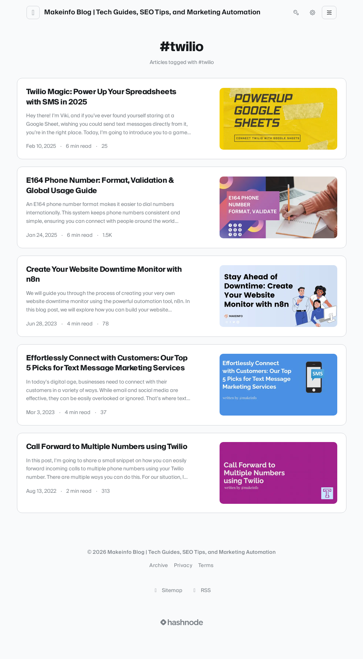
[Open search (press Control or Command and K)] (296, 12)
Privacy (183, 565)
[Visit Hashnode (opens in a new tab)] (181, 622)
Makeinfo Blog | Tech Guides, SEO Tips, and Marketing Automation (152, 12)
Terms (206, 565)
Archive (158, 565)
